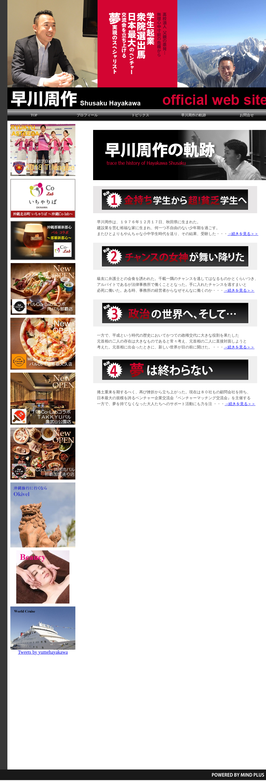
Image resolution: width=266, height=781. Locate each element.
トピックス (140, 115)
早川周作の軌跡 (193, 115)
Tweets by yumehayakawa (43, 652)
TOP (34, 115)
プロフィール (87, 115)
